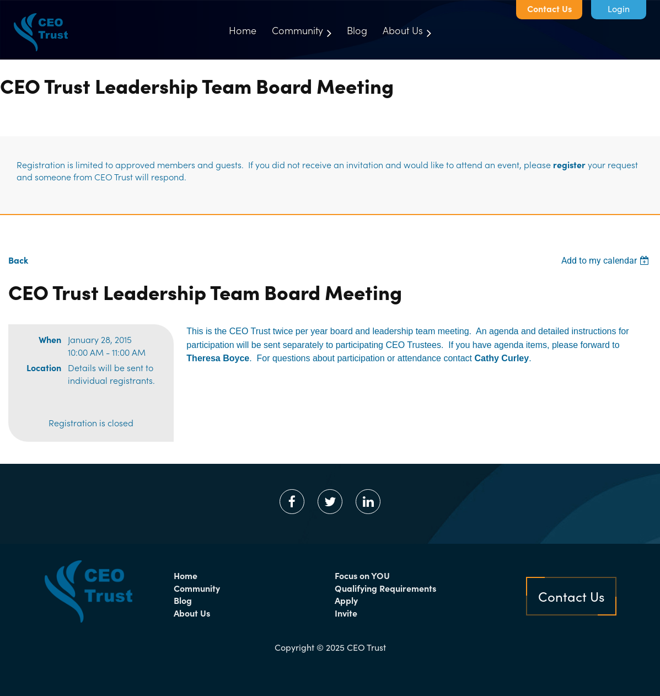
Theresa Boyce (217, 358)
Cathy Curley (501, 358)
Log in (618, 9)
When (50, 339)
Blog (183, 600)
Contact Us (549, 8)
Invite (346, 613)
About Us (192, 613)
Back (18, 260)
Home (185, 575)
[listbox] (606, 260)
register (569, 164)
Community (197, 588)
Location (43, 367)
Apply (346, 600)
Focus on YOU (362, 575)
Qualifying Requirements (385, 588)
